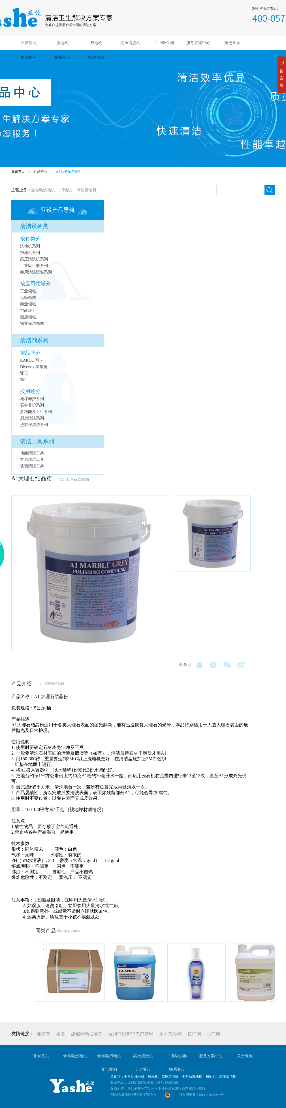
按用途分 (30, 391)
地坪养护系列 (32, 399)
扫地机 (96, 43)
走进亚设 (232, 43)
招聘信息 (96, 57)
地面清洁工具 (32, 453)
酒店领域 (28, 317)
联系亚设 (62, 57)
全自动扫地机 (109, 1056)
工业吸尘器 (164, 43)
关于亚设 (245, 1056)
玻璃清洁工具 (32, 466)
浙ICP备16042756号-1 (141, 1094)
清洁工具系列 (37, 441)
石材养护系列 (32, 405)
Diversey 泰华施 (33, 367)
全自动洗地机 (43, 190)
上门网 (213, 1034)
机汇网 (194, 1034)
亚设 (24, 373)
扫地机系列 (30, 253)
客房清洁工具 (32, 459)
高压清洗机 (130, 43)
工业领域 (28, 291)
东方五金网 (170, 1034)
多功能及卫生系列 (36, 412)
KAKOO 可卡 (31, 360)
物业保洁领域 (32, 323)
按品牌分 (30, 353)
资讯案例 (28, 57)
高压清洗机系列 (34, 259)
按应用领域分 (35, 283)
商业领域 (28, 304)
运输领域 (28, 298)
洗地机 (62, 43)
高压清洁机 (87, 190)
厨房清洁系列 (32, 418)
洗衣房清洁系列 (34, 425)
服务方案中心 (198, 43)
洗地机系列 (30, 246)
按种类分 (30, 239)
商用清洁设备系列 (36, 272)
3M (22, 380)
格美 (60, 1034)
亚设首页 (28, 43)
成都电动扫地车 (87, 1034)
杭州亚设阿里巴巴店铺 (130, 1034)
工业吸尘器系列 (34, 266)
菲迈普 (43, 1034)
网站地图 (117, 1094)
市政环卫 (28, 310)
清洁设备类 (34, 226)
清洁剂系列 (34, 340)
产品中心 (40, 171)
